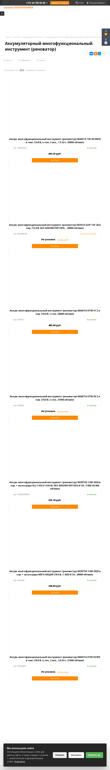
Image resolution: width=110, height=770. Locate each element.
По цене (41, 60)
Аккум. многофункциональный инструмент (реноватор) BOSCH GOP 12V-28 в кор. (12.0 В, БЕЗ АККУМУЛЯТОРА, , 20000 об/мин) (55, 226)
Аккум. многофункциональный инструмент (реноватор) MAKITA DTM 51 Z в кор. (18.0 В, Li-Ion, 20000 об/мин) (55, 312)
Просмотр (55, 160)
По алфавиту (24, 60)
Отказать (58, 755)
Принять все (94, 755)
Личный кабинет (96, 3)
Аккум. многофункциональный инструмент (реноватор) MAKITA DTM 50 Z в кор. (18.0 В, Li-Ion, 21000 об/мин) (55, 398)
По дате (8, 60)
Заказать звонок (60, 3)
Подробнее (36, 761)
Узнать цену (63, 239)
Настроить (75, 755)
